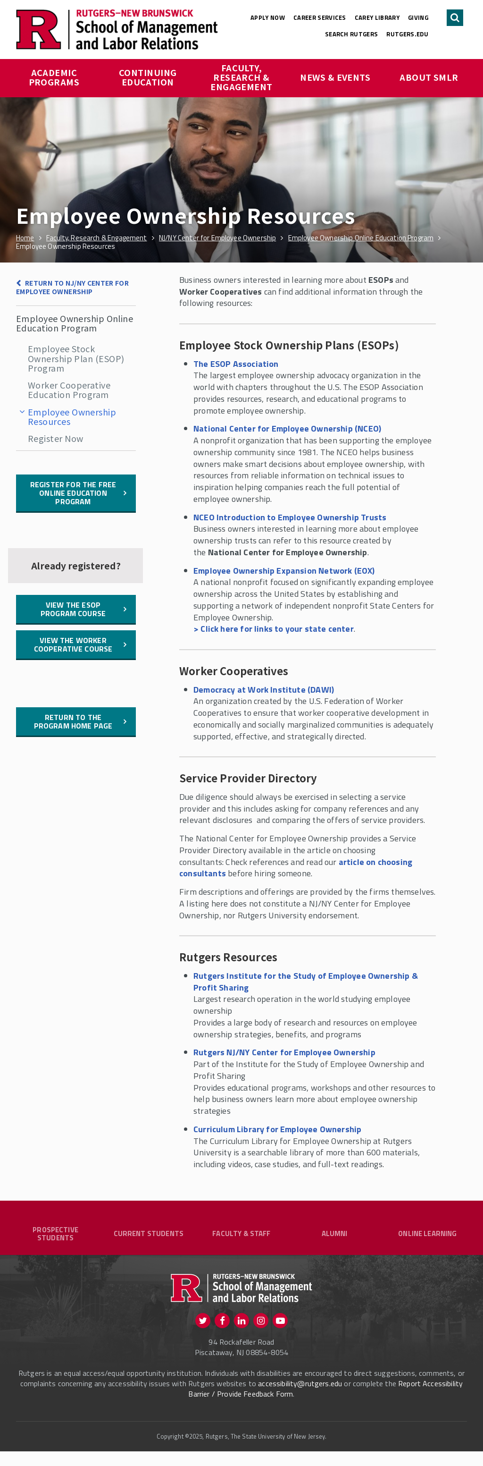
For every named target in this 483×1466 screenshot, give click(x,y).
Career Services (319, 17)
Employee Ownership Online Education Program (74, 323)
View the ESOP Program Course (73, 609)
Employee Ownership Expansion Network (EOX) (284, 570)
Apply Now (267, 17)
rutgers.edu (407, 34)
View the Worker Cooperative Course (73, 644)
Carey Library (377, 17)
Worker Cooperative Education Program (69, 389)
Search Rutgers (351, 34)
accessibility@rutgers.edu (300, 1398)
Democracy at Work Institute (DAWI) (263, 689)
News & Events (335, 77)
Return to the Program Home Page (73, 721)
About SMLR (429, 77)
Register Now (55, 438)
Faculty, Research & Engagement (241, 77)
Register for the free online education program (73, 493)
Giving (418, 17)
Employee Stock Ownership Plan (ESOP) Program (76, 358)
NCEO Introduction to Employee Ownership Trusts (289, 517)
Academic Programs (54, 77)
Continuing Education (149, 77)
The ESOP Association (236, 363)
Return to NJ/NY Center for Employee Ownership (72, 287)
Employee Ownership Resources (72, 416)
